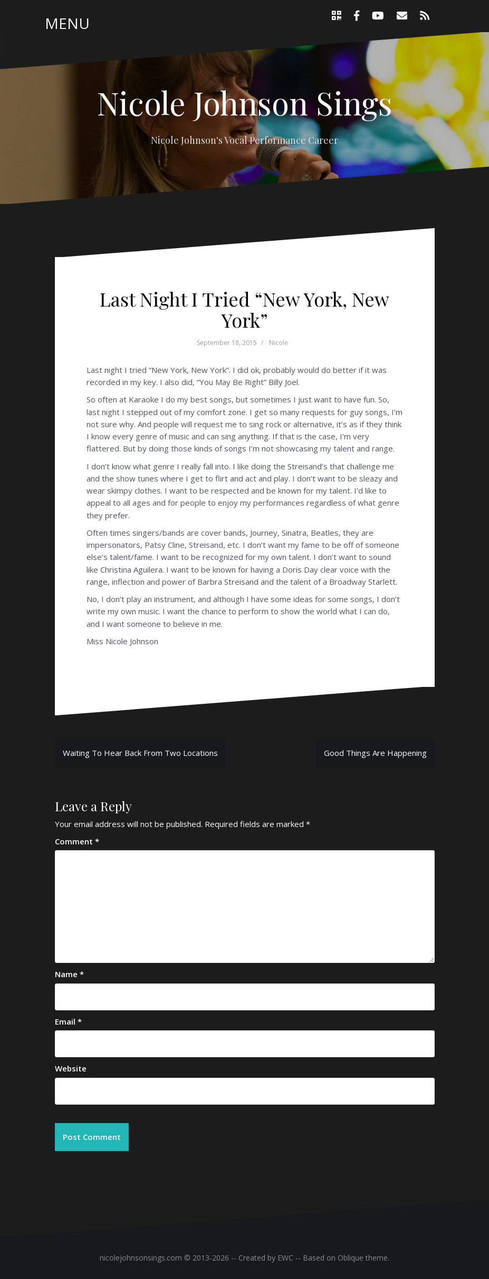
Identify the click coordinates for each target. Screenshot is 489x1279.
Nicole (278, 342)
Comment (77, 841)
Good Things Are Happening (375, 752)
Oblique (350, 1258)
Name (69, 974)
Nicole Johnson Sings (244, 102)
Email (68, 1021)
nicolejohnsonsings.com (141, 1258)
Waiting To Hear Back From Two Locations (140, 752)
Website (71, 1068)
